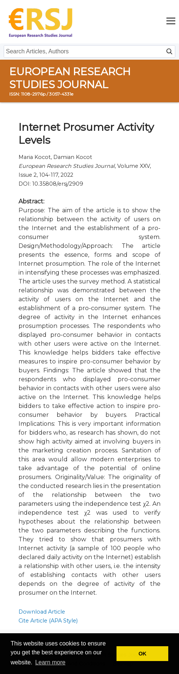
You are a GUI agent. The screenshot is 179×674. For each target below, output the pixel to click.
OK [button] (142, 654)
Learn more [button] (50, 662)
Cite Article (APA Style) (48, 620)
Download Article (41, 611)
